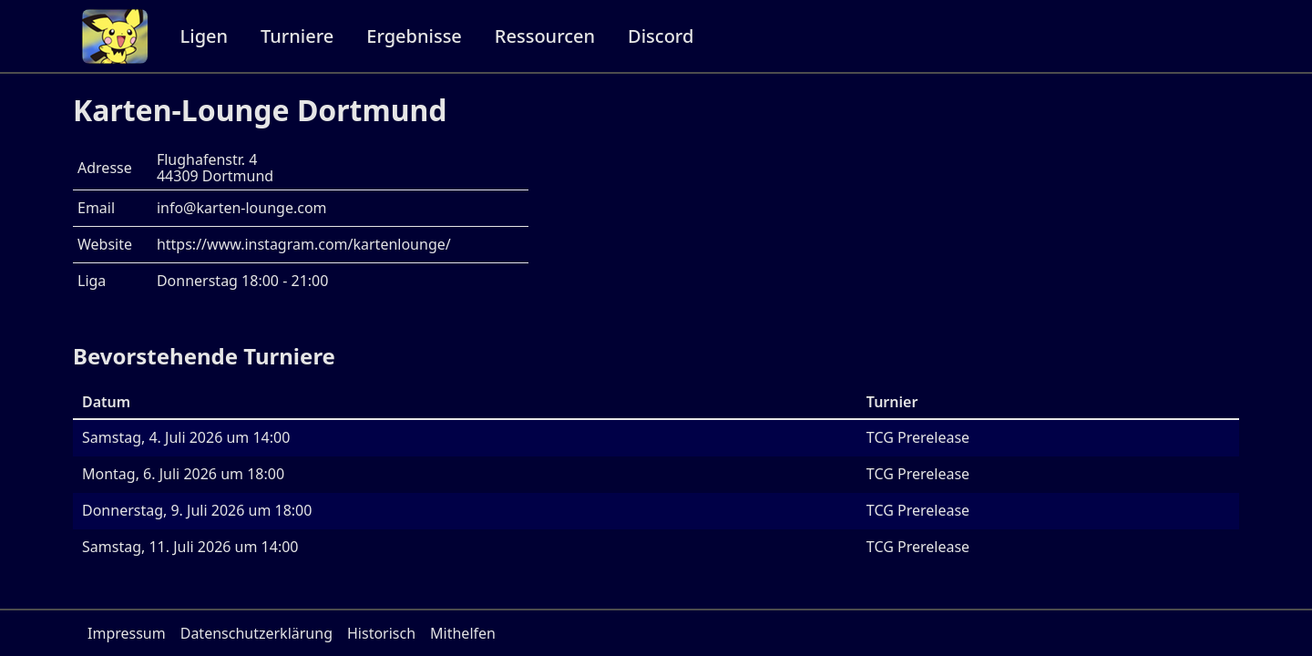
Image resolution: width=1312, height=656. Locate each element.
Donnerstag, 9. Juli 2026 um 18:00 (197, 510)
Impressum (126, 633)
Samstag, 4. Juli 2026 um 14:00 (186, 437)
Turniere (297, 36)
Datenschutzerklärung (256, 633)
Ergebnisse (414, 36)
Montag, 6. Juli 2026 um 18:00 (183, 474)
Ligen (204, 36)
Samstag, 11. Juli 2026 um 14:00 (190, 547)
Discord (660, 36)
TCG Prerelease (917, 437)
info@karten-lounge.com (242, 208)
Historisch (381, 633)
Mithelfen (463, 633)
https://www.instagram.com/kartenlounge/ (304, 244)
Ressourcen (545, 36)
